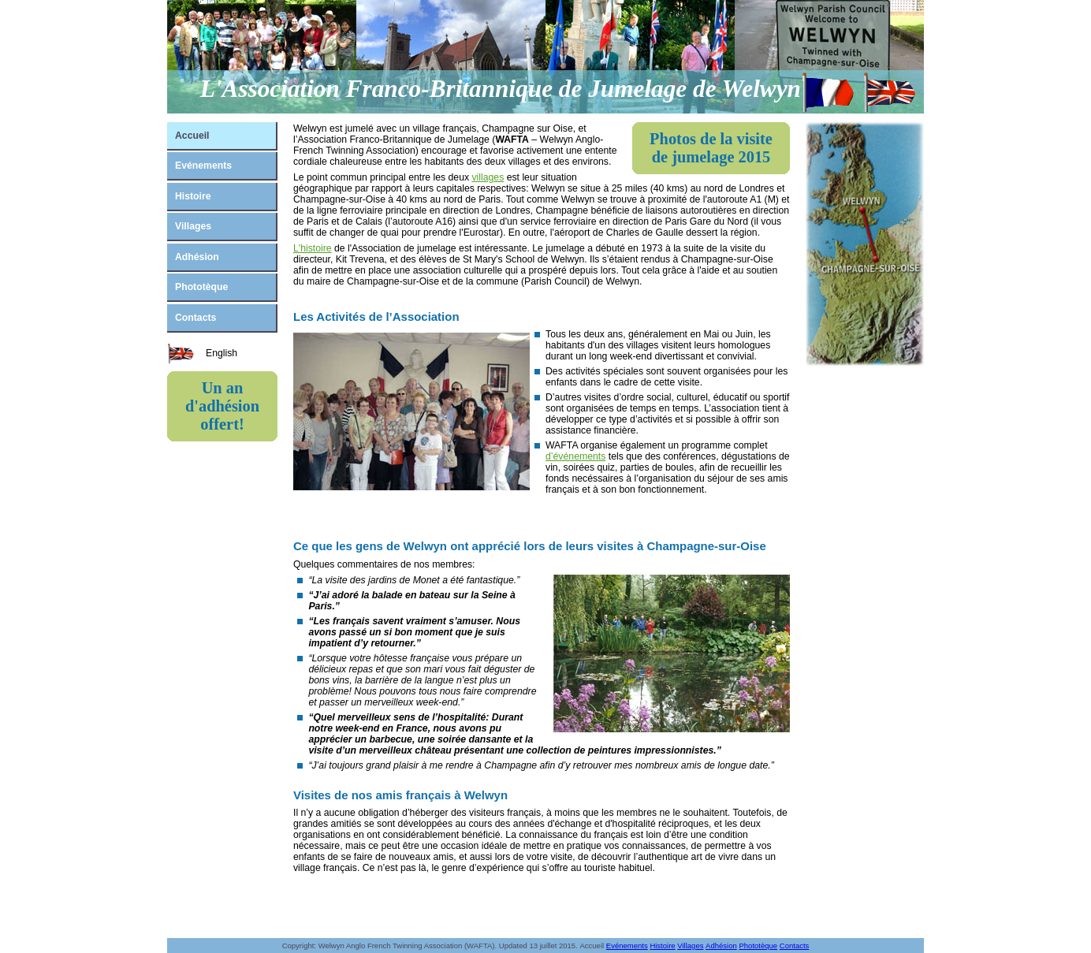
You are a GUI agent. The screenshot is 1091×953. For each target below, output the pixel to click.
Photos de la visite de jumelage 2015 (711, 148)
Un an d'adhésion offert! (222, 406)
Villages (193, 226)
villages (487, 177)
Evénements (203, 165)
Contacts (195, 317)
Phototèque (201, 286)
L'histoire (312, 248)
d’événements (575, 456)
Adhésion (197, 256)
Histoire (193, 196)
